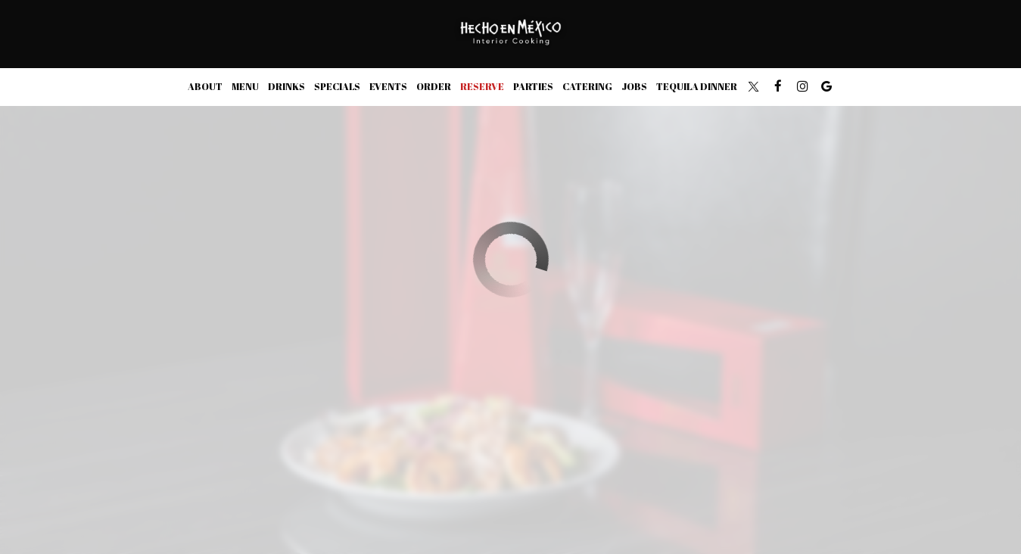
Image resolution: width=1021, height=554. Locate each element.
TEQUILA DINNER (696, 86)
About (205, 86)
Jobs (634, 86)
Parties (533, 86)
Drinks (286, 86)
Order (433, 86)
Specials (337, 86)
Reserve (482, 86)
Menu (245, 86)
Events (388, 86)
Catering (587, 86)
